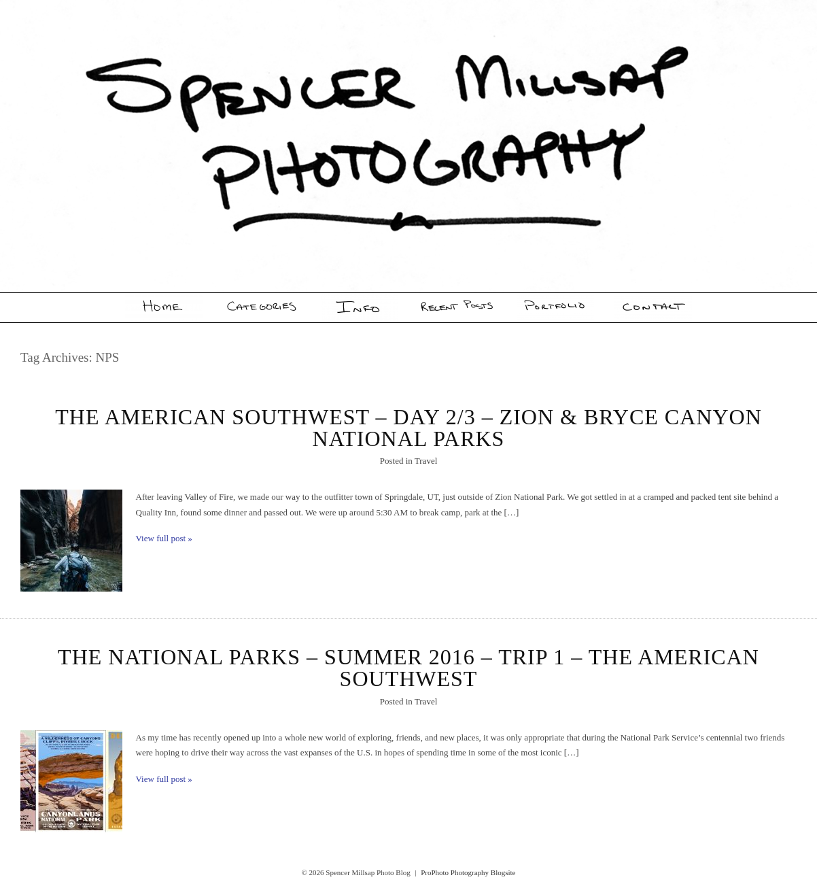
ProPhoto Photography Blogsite (468, 872)
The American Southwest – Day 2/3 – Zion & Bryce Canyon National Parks (408, 428)
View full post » (164, 538)
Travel (426, 461)
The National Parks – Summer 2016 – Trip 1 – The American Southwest (408, 668)
